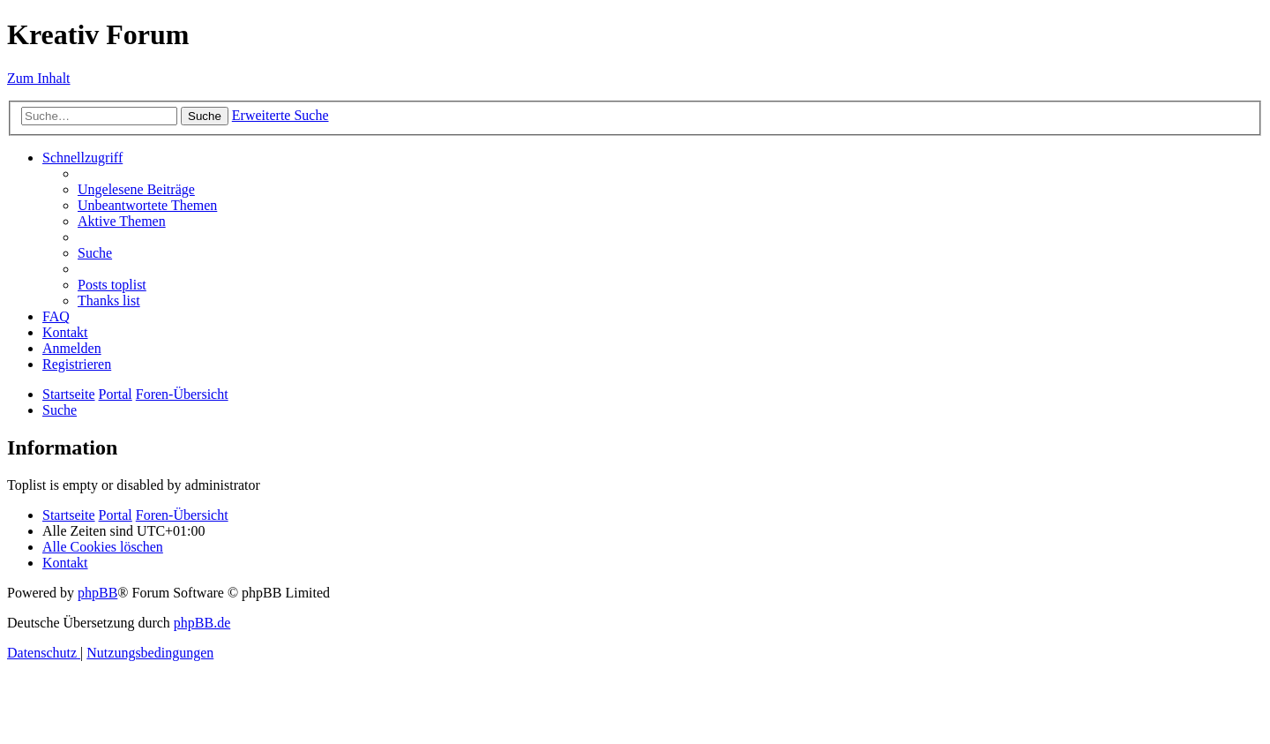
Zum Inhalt (39, 78)
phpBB (97, 592)
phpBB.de (202, 622)
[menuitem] (136, 189)
